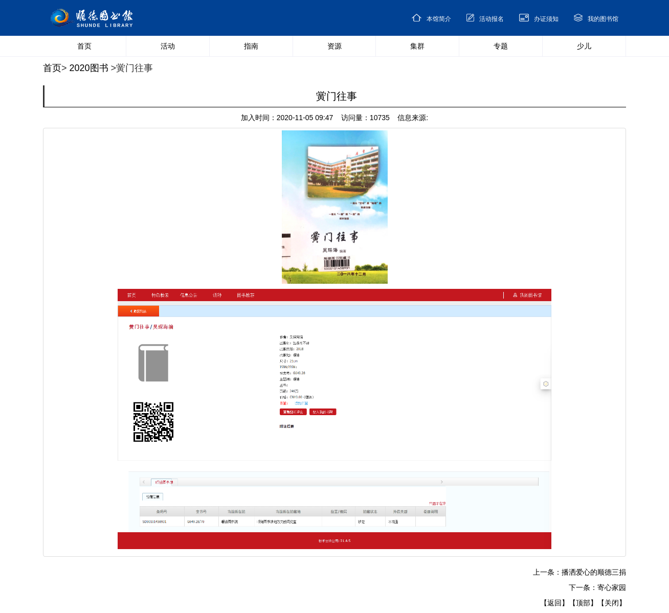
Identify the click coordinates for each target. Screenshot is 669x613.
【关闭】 (611, 603)
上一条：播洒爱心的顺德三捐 (579, 572)
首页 (52, 68)
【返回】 (554, 603)
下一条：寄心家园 (597, 587)
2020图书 (89, 68)
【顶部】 (583, 603)
